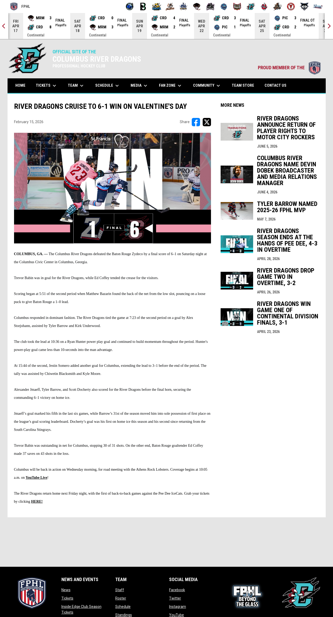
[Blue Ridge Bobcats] (156, 6)
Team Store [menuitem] (245, 85)
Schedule (123, 607)
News (66, 590)
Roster (120, 598)
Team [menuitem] (76, 86)
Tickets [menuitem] (46, 86)
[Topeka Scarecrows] (277, 6)
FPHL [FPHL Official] (20, 6)
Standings (123, 615)
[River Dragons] (250, 6)
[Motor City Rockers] (210, 6)
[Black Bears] (143, 6)
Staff (119, 590)
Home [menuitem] (20, 85)
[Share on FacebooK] (196, 122)
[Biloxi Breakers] (130, 6)
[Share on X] (207, 122)
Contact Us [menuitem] (275, 85)
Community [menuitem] (207, 86)
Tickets (67, 598)
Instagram (177, 607)
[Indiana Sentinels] (183, 6)
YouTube (176, 615)
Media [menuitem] (140, 86)
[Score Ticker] (166, 26)
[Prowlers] (237, 6)
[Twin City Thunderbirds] (291, 6)
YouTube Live (36, 478)
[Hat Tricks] (170, 6)
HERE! (37, 501)
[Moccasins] (197, 6)
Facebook (177, 590)
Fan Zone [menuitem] (171, 86)
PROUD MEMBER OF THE (289, 68)
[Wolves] (304, 6)
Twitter (175, 598)
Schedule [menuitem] (107, 86)
